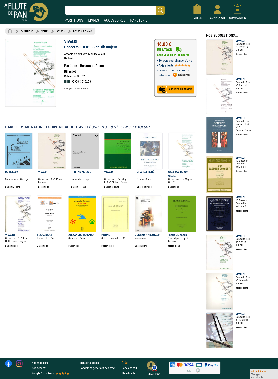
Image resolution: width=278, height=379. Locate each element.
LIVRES (93, 20)
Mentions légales (89, 362)
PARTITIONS (74, 20)
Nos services (39, 368)
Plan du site (128, 373)
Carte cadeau (129, 368)
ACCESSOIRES (114, 20)
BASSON (60, 31)
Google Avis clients (50, 373)
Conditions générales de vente (100, 368)
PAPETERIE (138, 20)
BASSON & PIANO (82, 31)
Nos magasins (40, 362)
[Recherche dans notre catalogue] (115, 10)
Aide (125, 363)
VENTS (44, 31)
